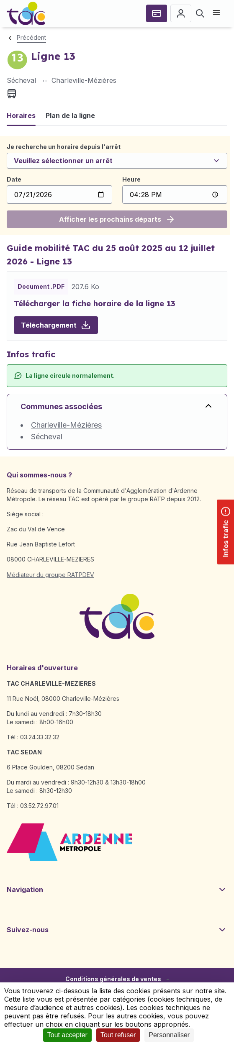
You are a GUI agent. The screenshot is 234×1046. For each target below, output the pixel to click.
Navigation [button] (117, 889)
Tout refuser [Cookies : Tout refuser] (118, 1034)
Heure (131, 179)
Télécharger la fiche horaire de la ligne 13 (94, 303)
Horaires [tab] (21, 115)
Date (14, 179)
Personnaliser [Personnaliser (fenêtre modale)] (169, 1034)
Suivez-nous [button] (117, 930)
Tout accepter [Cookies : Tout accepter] (67, 1034)
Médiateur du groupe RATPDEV (50, 574)
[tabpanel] (117, 185)
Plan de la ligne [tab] (70, 115)
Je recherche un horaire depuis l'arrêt (64, 146)
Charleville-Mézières (66, 424)
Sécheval (46, 436)
